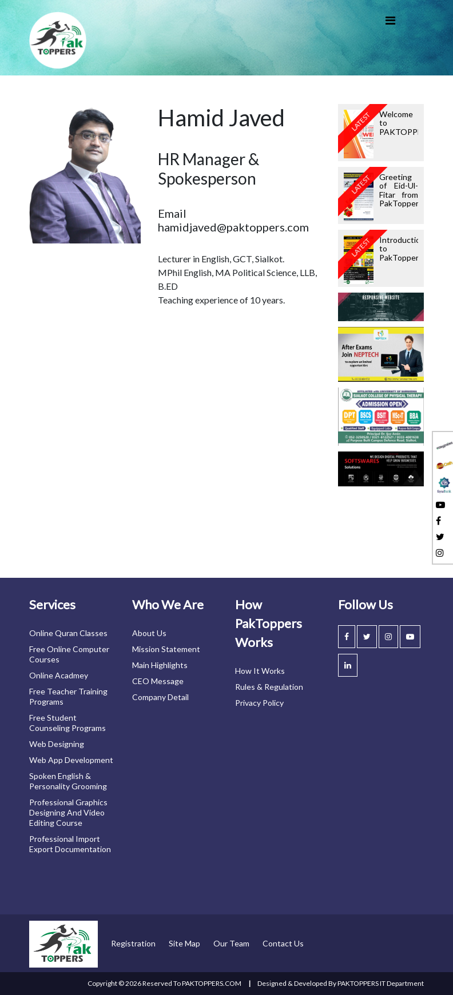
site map (184, 943)
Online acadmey (58, 675)
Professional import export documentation (70, 844)
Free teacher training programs (68, 696)
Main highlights (160, 665)
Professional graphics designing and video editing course (68, 812)
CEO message (158, 681)
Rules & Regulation (269, 687)
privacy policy (259, 703)
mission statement (166, 649)
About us (149, 633)
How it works (260, 671)
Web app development (71, 760)
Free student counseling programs (67, 723)
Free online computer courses (69, 654)
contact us (283, 943)
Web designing (56, 744)
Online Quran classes (68, 633)
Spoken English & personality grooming (68, 781)
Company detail (160, 697)
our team (231, 943)
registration (133, 943)
